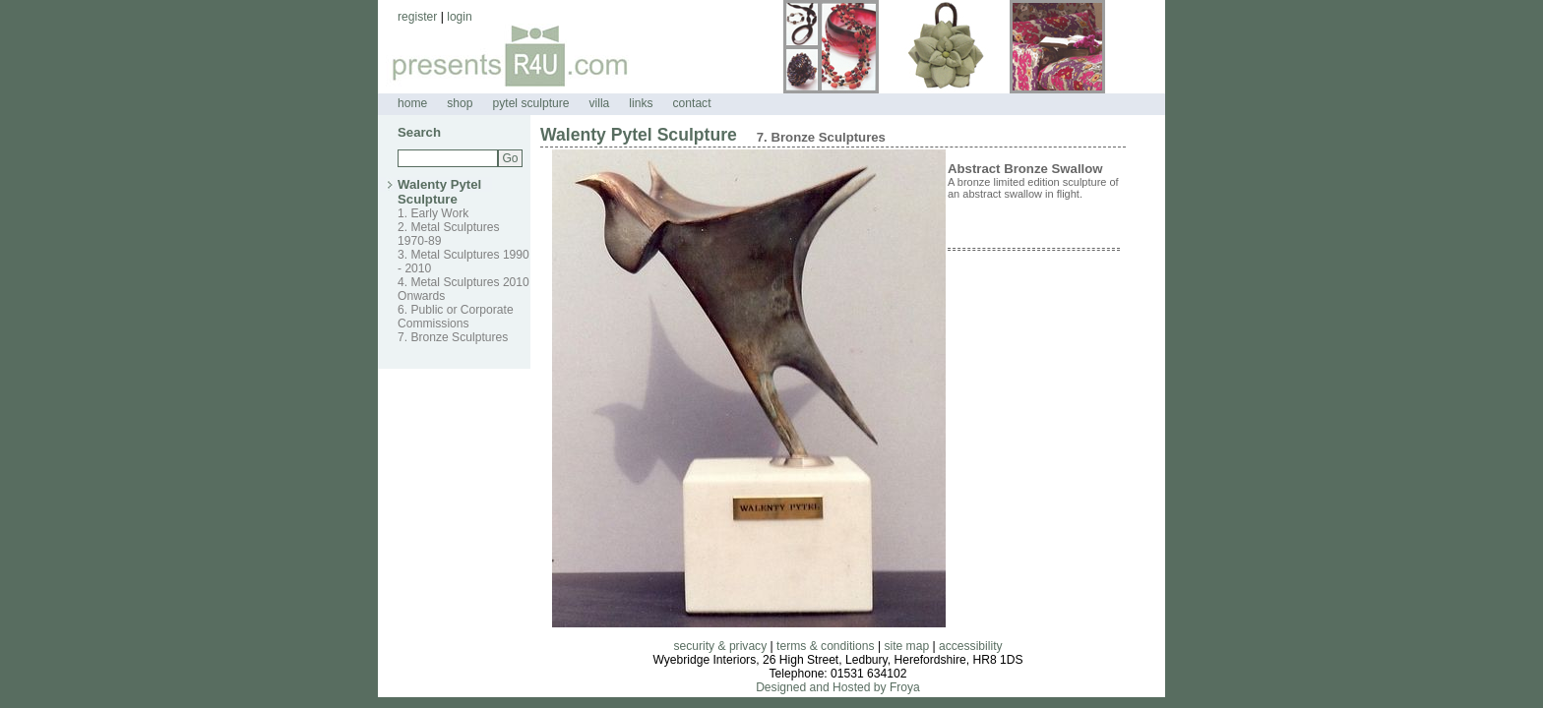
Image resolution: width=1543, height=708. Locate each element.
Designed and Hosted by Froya (838, 687)
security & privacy (720, 646)
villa (598, 103)
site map (906, 646)
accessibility (971, 646)
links (640, 103)
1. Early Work (433, 213)
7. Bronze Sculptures (453, 337)
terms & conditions (825, 646)
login (459, 17)
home (412, 103)
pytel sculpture (531, 103)
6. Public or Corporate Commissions (456, 316)
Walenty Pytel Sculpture (439, 191)
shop (459, 103)
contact (692, 103)
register (417, 17)
